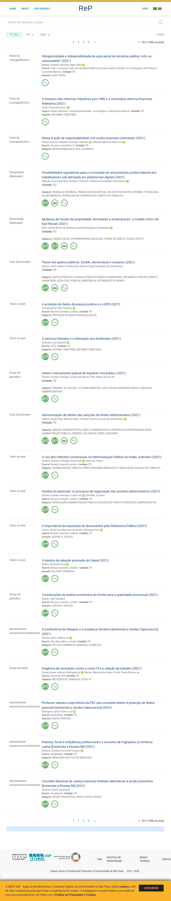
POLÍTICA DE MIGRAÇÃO (78, 757)
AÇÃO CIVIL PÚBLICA (68, 280)
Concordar (151, 888)
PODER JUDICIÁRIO (107, 433)
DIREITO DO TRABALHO (110, 195)
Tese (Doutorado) (19, 261)
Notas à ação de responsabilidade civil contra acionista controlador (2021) (93, 138)
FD (73, 71)
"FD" (30, 35)
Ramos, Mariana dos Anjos (98, 672)
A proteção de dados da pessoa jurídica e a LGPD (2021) (81, 304)
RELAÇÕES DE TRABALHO (66, 679)
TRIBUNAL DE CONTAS (84, 433)
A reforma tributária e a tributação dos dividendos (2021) (81, 338)
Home (12, 8)
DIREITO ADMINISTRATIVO (96, 429)
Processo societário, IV (62, 145)
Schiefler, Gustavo (95, 495)
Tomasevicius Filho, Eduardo (57, 308)
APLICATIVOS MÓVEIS (119, 192)
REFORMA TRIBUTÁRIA (64, 114)
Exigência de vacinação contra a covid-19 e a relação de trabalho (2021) (91, 668)
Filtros (14, 34)
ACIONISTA (88, 149)
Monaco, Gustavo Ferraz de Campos (61, 750)
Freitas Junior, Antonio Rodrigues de (61, 672)
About (25, 8)
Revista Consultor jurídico (63, 464)
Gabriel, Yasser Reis (52, 419)
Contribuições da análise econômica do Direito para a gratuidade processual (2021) (100, 595)
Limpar (160, 34)
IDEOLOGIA (97, 238)
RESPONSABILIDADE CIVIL (66, 149)
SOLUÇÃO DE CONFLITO (147, 468)
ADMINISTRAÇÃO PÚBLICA (56, 433)
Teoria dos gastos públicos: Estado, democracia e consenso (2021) (88, 262)
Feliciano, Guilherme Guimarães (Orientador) (102, 181)
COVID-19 (86, 679)
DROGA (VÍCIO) (84, 797)
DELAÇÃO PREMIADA (63, 571)
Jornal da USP (57, 675)
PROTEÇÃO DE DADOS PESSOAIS (70, 315)
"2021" (45, 35)
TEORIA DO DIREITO (114, 238)
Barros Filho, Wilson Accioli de (98, 377)
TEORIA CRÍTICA (135, 238)
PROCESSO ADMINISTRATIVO (140, 502)
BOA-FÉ (93, 315)
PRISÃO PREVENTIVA (63, 797)
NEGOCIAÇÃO (59, 502)
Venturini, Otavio (94, 460)
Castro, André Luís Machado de (58, 529)
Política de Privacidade (114, 859)
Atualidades (56, 715)
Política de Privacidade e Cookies (75, 894)
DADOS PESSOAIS (61, 718)
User (145, 8)
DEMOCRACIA (88, 280)
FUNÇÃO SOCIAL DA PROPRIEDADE (71, 238)
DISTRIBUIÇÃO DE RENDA (110, 280)
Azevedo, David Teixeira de (56, 789)
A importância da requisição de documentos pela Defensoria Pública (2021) (94, 526)
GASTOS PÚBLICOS (62, 277)
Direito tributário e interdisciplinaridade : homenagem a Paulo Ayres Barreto (90, 111)
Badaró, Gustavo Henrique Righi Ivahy (61, 64)
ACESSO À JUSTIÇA (62, 536)
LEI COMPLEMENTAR (89, 388)
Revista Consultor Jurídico (64, 311)
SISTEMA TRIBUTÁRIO (64, 349)
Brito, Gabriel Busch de (54, 227)
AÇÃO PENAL (59, 75)
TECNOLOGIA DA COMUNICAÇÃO (79, 195)
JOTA (53, 346)
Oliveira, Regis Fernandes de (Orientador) (101, 266)
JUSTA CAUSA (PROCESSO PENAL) (120, 388)
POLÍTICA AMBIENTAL (64, 645)
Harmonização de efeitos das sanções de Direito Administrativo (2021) (91, 415)
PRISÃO (97, 797)
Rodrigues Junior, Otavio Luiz (57, 711)
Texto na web (17, 303)
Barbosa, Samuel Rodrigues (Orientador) (88, 227)
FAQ (99, 859)
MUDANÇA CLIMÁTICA (89, 645)
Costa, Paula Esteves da (126, 672)
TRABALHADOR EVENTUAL (92, 192)
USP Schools (42, 8)
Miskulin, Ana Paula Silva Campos (60, 181)
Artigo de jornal (18, 668)
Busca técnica (145, 859)
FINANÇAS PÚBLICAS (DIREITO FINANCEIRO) (98, 277)
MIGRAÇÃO (58, 757)
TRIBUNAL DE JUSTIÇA (64, 388)
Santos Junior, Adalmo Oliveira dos (60, 266)
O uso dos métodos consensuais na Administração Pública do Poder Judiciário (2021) (101, 457)
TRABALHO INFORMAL (64, 192)
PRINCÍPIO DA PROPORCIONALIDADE (131, 429)
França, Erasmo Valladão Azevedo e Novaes (65, 142)
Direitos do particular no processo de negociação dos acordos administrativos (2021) (101, 491)
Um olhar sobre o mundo (63, 641)
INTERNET (137, 192)
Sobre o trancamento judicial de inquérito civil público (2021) (84, 373)
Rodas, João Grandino (53, 598)
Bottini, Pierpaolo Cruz (87, 529)
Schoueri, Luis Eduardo (54, 342)
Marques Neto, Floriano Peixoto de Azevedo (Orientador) (93, 419)
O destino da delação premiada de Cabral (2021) (75, 560)
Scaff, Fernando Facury (54, 107)
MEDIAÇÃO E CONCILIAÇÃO (118, 468)
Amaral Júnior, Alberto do (55, 638)
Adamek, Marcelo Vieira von (107, 142)
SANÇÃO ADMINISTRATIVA (66, 429)
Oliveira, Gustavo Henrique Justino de (61, 377)
